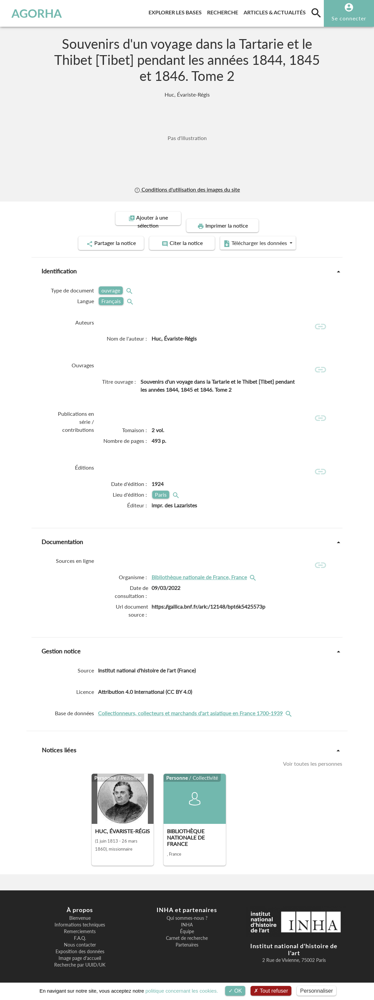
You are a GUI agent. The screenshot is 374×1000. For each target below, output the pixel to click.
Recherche (224, 11)
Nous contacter (80, 939)
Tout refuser (271, 991)
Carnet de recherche (187, 932)
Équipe (187, 925)
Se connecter (349, 18)
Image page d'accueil (80, 952)
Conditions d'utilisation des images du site (187, 189)
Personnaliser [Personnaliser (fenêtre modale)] (316, 991)
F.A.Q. (80, 932)
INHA (187, 919)
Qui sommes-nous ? (187, 912)
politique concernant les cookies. (182, 991)
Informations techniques (80, 919)
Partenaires (187, 939)
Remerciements (80, 925)
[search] (316, 13)
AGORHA (36, 13)
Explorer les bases (176, 11)
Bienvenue (80, 912)
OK (235, 991)
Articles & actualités (276, 11)
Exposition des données (80, 946)
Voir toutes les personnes (312, 758)
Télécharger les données (262, 236)
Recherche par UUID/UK (79, 959)
